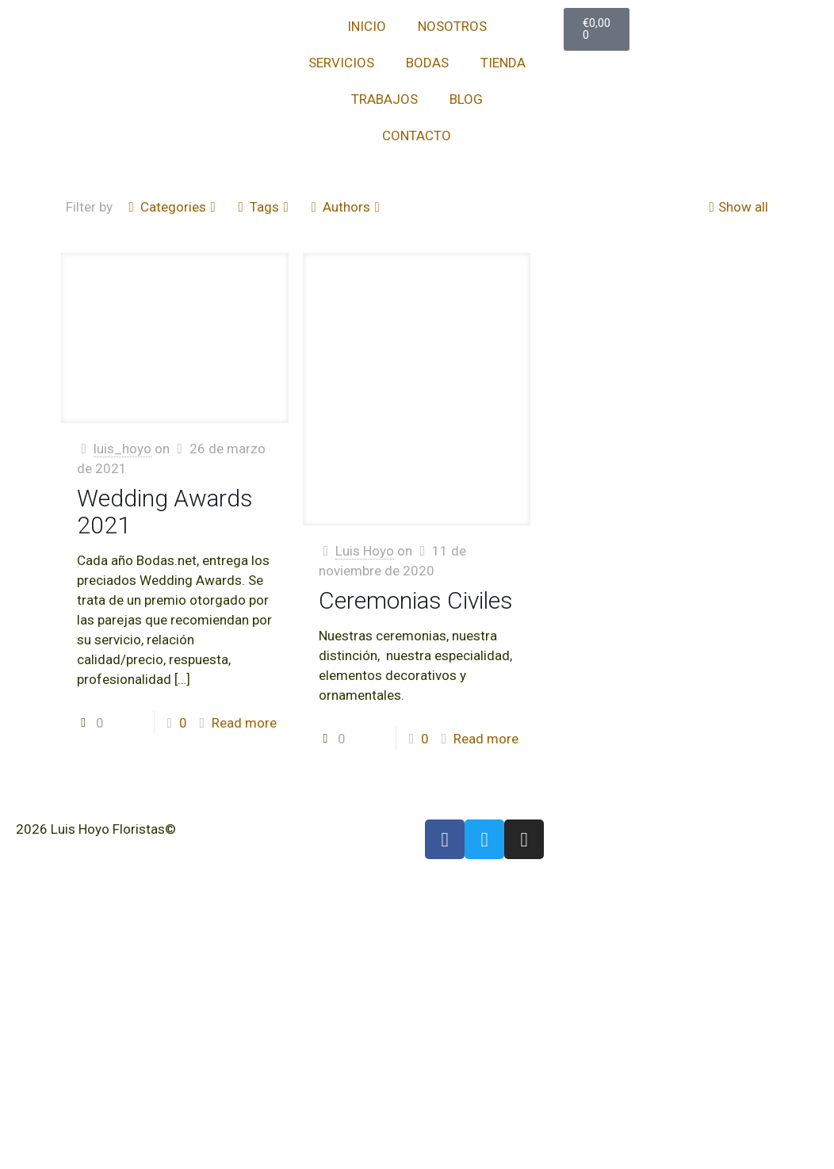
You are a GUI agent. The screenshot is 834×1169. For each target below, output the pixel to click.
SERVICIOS (341, 63)
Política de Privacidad (322, 829)
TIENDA (503, 63)
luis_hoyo (122, 449)
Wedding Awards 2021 (165, 511)
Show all (736, 207)
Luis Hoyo (364, 551)
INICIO (366, 26)
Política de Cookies (73, 849)
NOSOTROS (452, 26)
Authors (345, 207)
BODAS (427, 63)
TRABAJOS (384, 99)
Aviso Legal (213, 829)
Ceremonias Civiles (416, 600)
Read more (244, 723)
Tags (263, 207)
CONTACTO (416, 135)
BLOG (466, 99)
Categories (172, 207)
